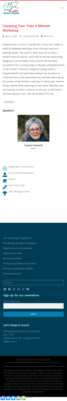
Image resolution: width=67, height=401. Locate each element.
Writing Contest (12, 258)
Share (29, 396)
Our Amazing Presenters (20, 173)
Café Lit (12, 179)
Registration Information (21, 167)
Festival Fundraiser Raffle (18, 268)
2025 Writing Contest (19, 192)
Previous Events (12, 273)
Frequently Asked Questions (19, 263)
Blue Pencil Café (12, 253)
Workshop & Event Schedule (19, 243)
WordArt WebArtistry (52, 362)
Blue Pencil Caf (16, 185)
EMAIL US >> (10, 341)
